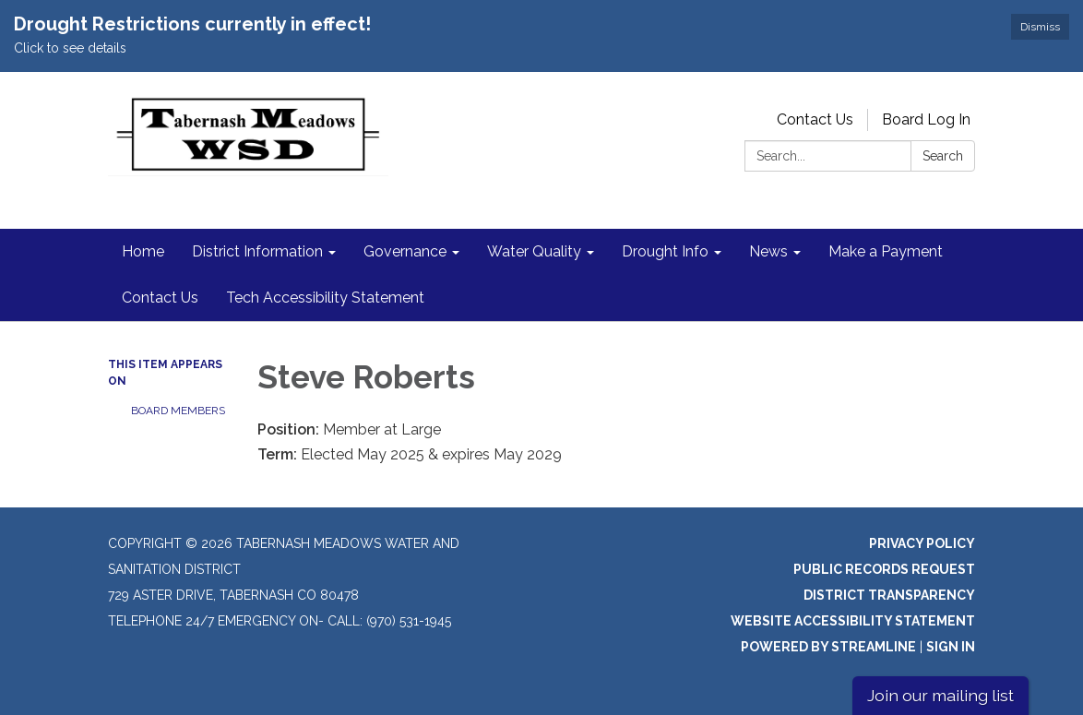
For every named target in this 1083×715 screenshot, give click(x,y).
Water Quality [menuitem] (534, 251)
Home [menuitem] (143, 251)
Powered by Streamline (828, 646)
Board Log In (926, 119)
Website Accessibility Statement (853, 621)
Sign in (950, 646)
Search (942, 156)
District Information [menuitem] (257, 251)
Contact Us (815, 119)
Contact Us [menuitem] (160, 297)
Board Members (178, 410)
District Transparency (889, 595)
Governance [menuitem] (404, 251)
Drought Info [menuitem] (665, 251)
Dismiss (1040, 26)
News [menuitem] (768, 251)
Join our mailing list (940, 695)
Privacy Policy (922, 543)
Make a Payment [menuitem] (885, 251)
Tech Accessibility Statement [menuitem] (325, 297)
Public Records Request (884, 569)
